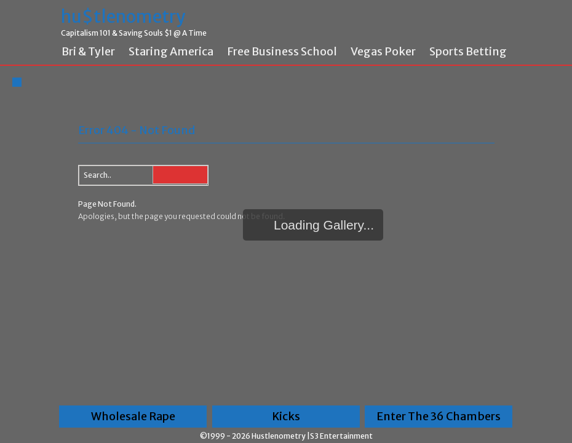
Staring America (171, 51)
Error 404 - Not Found (136, 130)
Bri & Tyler (88, 51)
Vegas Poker (383, 51)
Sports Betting (468, 51)
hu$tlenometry (123, 17)
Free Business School (282, 51)
